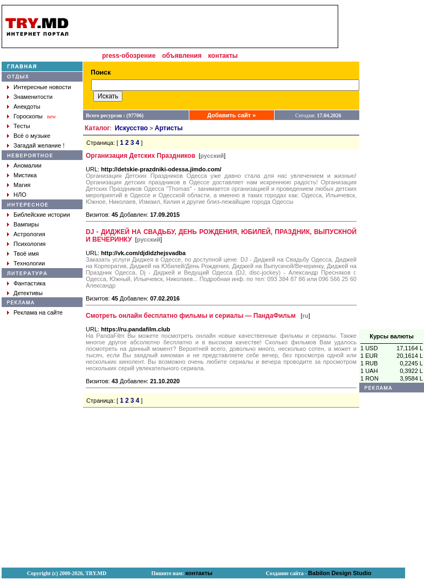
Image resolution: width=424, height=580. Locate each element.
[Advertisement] (207, 26)
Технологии (29, 263)
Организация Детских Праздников (140, 155)
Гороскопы (28, 116)
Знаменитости (32, 97)
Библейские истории (41, 214)
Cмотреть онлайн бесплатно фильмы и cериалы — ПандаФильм (191, 315)
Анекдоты (26, 106)
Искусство (131, 128)
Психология (29, 244)
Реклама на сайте (38, 312)
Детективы (28, 293)
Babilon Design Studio (339, 573)
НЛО (19, 194)
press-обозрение (128, 55)
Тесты (21, 126)
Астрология (29, 234)
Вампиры (26, 224)
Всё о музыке (31, 135)
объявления (181, 55)
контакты (223, 55)
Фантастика (29, 283)
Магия (22, 185)
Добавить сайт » (231, 115)
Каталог (97, 128)
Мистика (25, 175)
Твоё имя (26, 253)
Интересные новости (42, 87)
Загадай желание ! (38, 145)
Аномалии (27, 165)
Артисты (169, 128)
